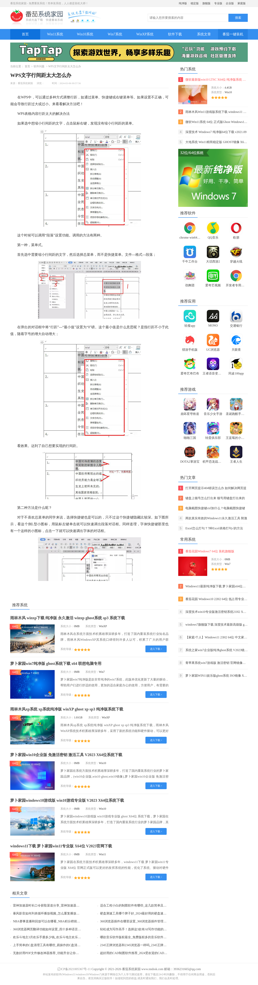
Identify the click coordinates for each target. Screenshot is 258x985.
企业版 (230, 3)
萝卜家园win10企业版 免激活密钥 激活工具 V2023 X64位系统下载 (66, 755)
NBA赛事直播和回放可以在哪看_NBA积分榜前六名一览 (51, 921)
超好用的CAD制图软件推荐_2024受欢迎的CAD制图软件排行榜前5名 (147, 953)
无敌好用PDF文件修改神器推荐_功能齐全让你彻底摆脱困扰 (53, 953)
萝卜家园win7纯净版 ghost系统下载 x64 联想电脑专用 (55, 663)
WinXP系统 (145, 34)
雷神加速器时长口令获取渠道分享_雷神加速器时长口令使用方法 (57, 905)
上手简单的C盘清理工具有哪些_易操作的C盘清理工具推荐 (53, 945)
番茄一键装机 (234, 32)
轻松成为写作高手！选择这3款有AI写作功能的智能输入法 (139, 929)
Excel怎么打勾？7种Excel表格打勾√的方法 (210, 528)
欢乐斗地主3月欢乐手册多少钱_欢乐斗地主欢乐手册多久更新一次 (58, 937)
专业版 (218, 3)
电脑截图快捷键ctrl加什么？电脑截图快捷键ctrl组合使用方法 (211, 508)
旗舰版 (206, 3)
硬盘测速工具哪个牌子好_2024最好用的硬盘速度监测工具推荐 (142, 913)
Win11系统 (55, 34)
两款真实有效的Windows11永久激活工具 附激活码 (212, 518)
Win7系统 (115, 34)
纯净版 (183, 3)
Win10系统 (85, 34)
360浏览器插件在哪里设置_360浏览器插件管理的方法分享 (139, 921)
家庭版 (242, 3)
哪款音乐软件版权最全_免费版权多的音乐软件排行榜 (136, 937)
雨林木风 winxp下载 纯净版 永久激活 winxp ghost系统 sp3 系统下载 (67, 618)
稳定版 (195, 3)
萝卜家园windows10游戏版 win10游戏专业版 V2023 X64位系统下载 (67, 800)
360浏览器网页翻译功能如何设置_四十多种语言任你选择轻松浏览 (58, 929)
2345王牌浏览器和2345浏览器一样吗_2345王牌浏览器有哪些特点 (144, 945)
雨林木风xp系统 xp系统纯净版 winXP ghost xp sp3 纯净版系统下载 (66, 709)
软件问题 (39, 66)
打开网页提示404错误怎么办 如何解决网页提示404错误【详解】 (212, 488)
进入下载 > (156, 648)
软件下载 (175, 34)
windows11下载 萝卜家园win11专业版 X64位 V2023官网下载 (61, 846)
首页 (25, 34)
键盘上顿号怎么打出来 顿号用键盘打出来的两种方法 (211, 498)
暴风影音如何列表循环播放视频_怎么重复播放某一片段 (51, 913)
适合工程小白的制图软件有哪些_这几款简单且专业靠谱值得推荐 (144, 905)
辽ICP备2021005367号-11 (74, 969)
